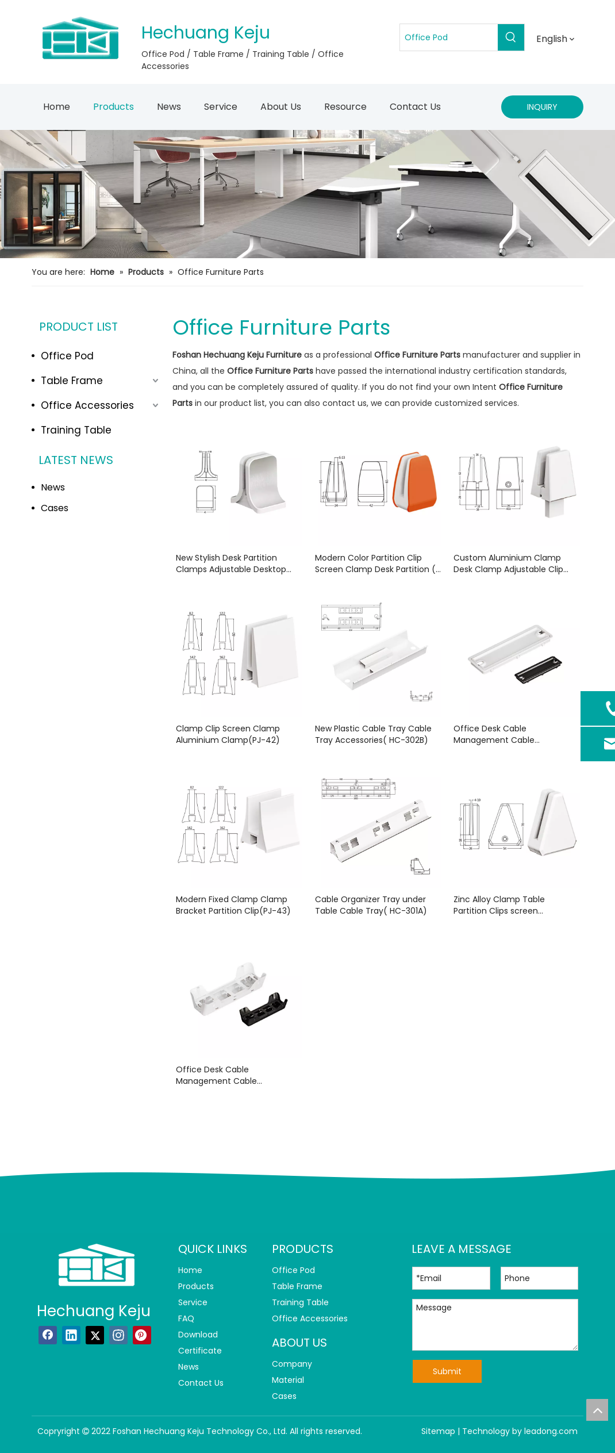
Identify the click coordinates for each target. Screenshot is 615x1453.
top (597, 1410)
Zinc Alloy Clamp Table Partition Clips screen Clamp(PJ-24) (499, 905)
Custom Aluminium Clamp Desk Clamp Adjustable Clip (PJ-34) (508, 563)
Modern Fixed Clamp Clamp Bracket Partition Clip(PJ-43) (233, 905)
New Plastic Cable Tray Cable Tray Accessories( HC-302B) (373, 734)
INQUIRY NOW (542, 109)
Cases (54, 508)
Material (288, 1380)
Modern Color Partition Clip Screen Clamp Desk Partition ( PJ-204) (375, 563)
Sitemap (438, 1431)
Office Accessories (87, 405)
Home (190, 1270)
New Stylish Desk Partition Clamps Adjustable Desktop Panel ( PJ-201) (231, 563)
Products (196, 1286)
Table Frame (72, 381)
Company (292, 1364)
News (53, 487)
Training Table (76, 430)
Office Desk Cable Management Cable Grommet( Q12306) (216, 1075)
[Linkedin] (71, 1335)
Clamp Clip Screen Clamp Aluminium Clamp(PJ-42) (228, 734)
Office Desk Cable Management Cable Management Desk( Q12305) (510, 734)
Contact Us (201, 1383)
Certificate (200, 1350)
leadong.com (551, 1431)
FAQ (186, 1318)
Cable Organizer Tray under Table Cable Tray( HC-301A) (371, 905)
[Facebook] (48, 1335)
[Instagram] (118, 1335)
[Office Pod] (449, 37)
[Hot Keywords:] (511, 37)
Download (198, 1334)
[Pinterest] (142, 1335)
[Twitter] (95, 1335)
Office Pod (67, 356)
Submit (447, 1371)
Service (192, 1302)
